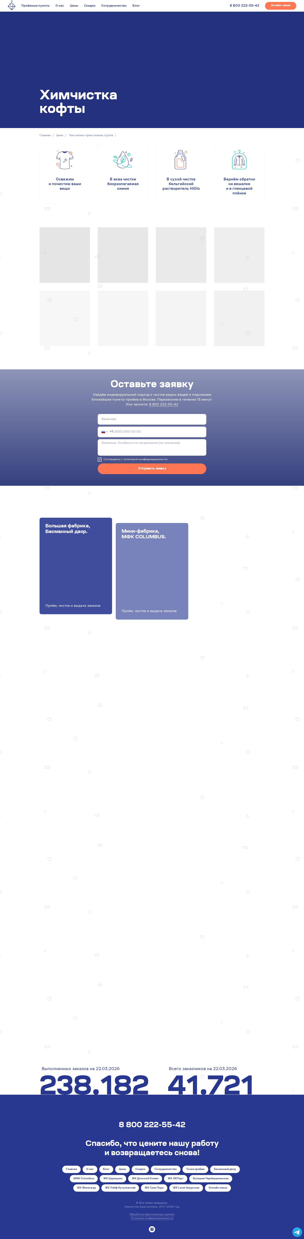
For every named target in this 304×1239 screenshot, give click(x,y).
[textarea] (152, 447)
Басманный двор (225, 1169)
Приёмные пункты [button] (35, 5)
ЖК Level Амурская (186, 1188)
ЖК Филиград (86, 1188)
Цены (74, 5)
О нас (59, 5)
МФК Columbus (83, 1178)
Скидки (89, 5)
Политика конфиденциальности (152, 1218)
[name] (152, 419)
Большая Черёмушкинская (211, 1178)
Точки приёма (195, 1169)
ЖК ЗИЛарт (176, 1178)
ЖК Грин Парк (154, 1188)
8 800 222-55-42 (244, 6)
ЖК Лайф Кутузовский (120, 1188)
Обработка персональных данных (152, 1214)
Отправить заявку (152, 468)
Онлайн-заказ (218, 1188)
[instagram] (152, 1229)
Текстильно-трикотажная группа (91, 135)
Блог (136, 5)
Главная (45, 135)
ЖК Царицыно (113, 1178)
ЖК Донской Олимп (145, 1178)
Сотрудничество (114, 5)
